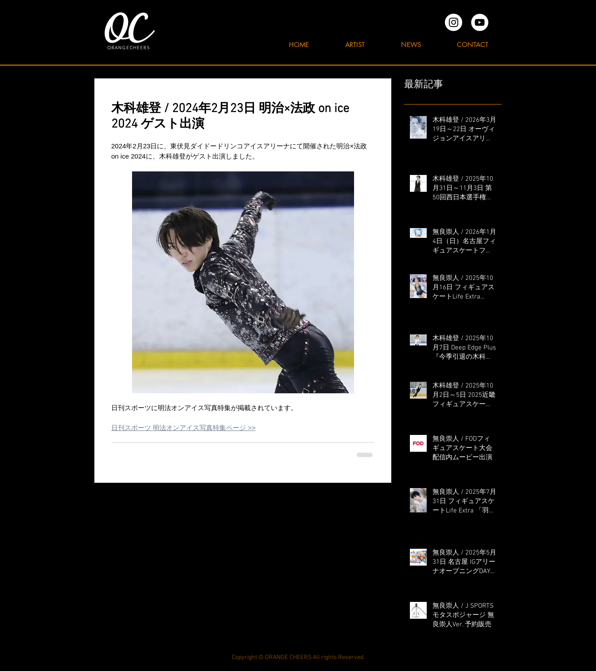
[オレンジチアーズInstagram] (453, 22)
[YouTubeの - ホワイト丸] (479, 22)
